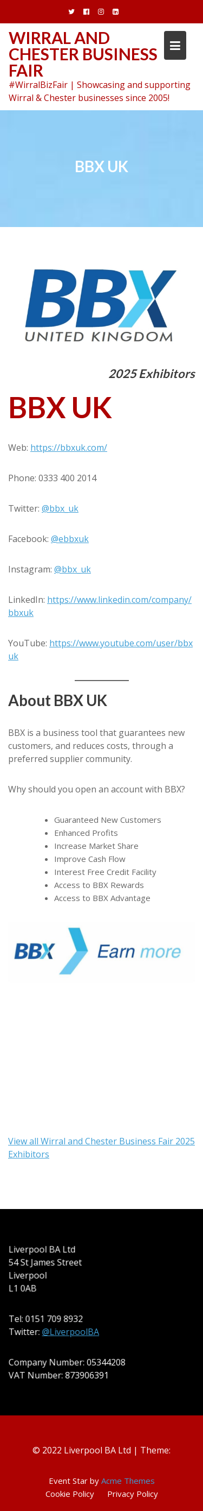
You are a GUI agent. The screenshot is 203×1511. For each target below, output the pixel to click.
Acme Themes (128, 1480)
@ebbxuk (70, 539)
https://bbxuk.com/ (68, 448)
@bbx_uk (60, 508)
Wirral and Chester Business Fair (83, 54)
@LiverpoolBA (71, 1332)
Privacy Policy (132, 1493)
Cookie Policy (69, 1493)
